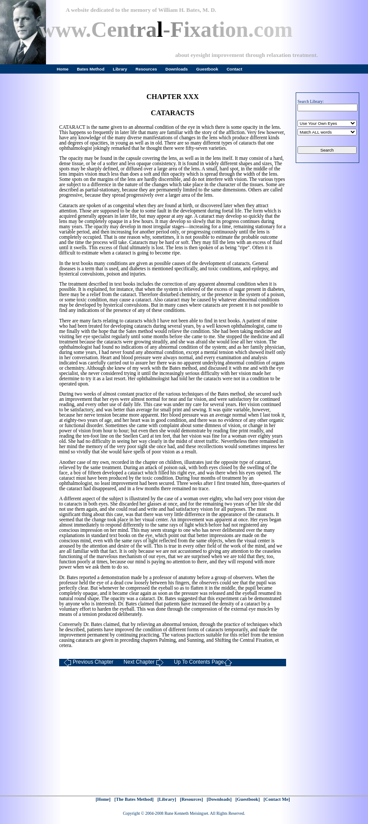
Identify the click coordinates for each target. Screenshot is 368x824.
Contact (234, 69)
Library (120, 69)
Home (63, 69)
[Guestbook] (247, 799)
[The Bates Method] (134, 799)
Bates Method (90, 69)
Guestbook (207, 69)
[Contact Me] (277, 799)
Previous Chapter (88, 662)
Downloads (177, 69)
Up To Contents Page (203, 662)
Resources (146, 69)
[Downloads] (219, 799)
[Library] (166, 799)
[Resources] (191, 799)
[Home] (103, 799)
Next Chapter (144, 662)
